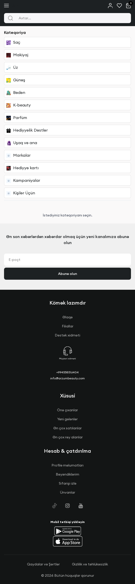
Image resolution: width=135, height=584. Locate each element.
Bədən (15, 92)
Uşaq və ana (21, 142)
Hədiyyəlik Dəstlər (27, 130)
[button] (67, 531)
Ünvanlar (67, 492)
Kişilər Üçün (20, 193)
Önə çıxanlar (67, 410)
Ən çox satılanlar (67, 428)
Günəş (15, 80)
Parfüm (16, 117)
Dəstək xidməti (67, 335)
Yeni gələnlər (67, 419)
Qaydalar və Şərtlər (43, 564)
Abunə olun (67, 273)
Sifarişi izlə (67, 483)
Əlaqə (67, 317)
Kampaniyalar (23, 180)
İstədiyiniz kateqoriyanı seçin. (67, 215)
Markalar (18, 155)
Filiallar (67, 326)
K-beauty (18, 105)
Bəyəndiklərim (67, 474)
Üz (12, 67)
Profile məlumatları (67, 465)
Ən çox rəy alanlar (67, 437)
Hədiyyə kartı (22, 167)
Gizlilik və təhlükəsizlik (90, 564)
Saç (13, 42)
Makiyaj (17, 54)
